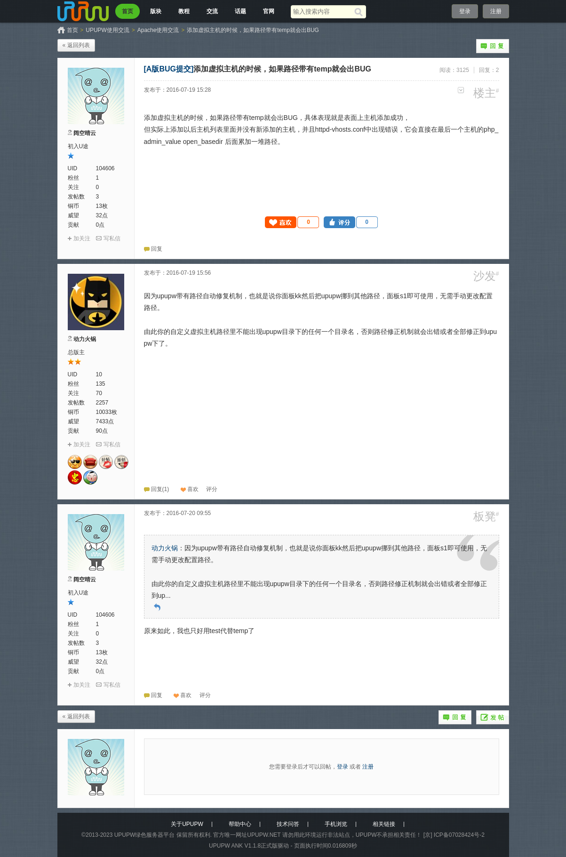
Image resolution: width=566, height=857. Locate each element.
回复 (492, 46)
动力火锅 (84, 339)
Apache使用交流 (158, 30)
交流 (212, 11)
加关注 (81, 238)
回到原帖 (157, 607)
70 (99, 393)
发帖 (492, 717)
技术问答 (288, 824)
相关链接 (384, 824)
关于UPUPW (187, 824)
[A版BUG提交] (169, 69)
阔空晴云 (84, 133)
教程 (184, 11)
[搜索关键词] (322, 11)
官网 (268, 11)
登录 (464, 11)
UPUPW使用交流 (107, 30)
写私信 (112, 238)
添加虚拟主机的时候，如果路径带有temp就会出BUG (253, 30)
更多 (461, 90)
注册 (496, 11)
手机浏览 (336, 824)
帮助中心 (240, 824)
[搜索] (360, 11)
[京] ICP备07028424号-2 (454, 835)
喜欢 (193, 489)
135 (100, 384)
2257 (102, 402)
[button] (292, 222)
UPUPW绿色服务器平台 (144, 835)
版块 (155, 11)
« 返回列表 (76, 45)
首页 (127, 11)
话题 (240, 11)
